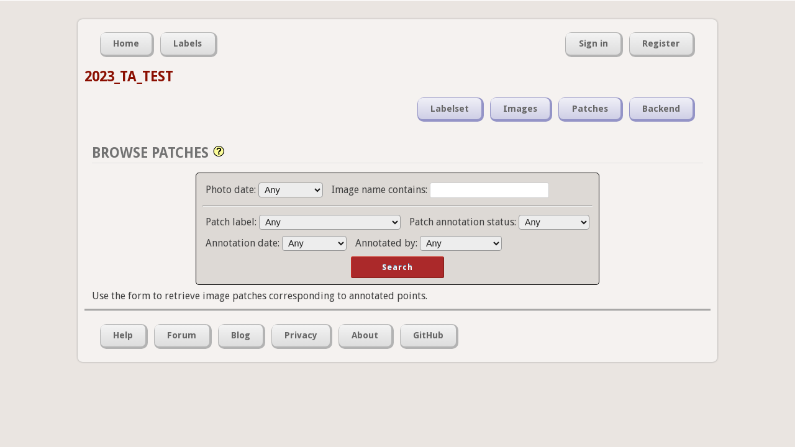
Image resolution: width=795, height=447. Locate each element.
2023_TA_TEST (128, 76)
